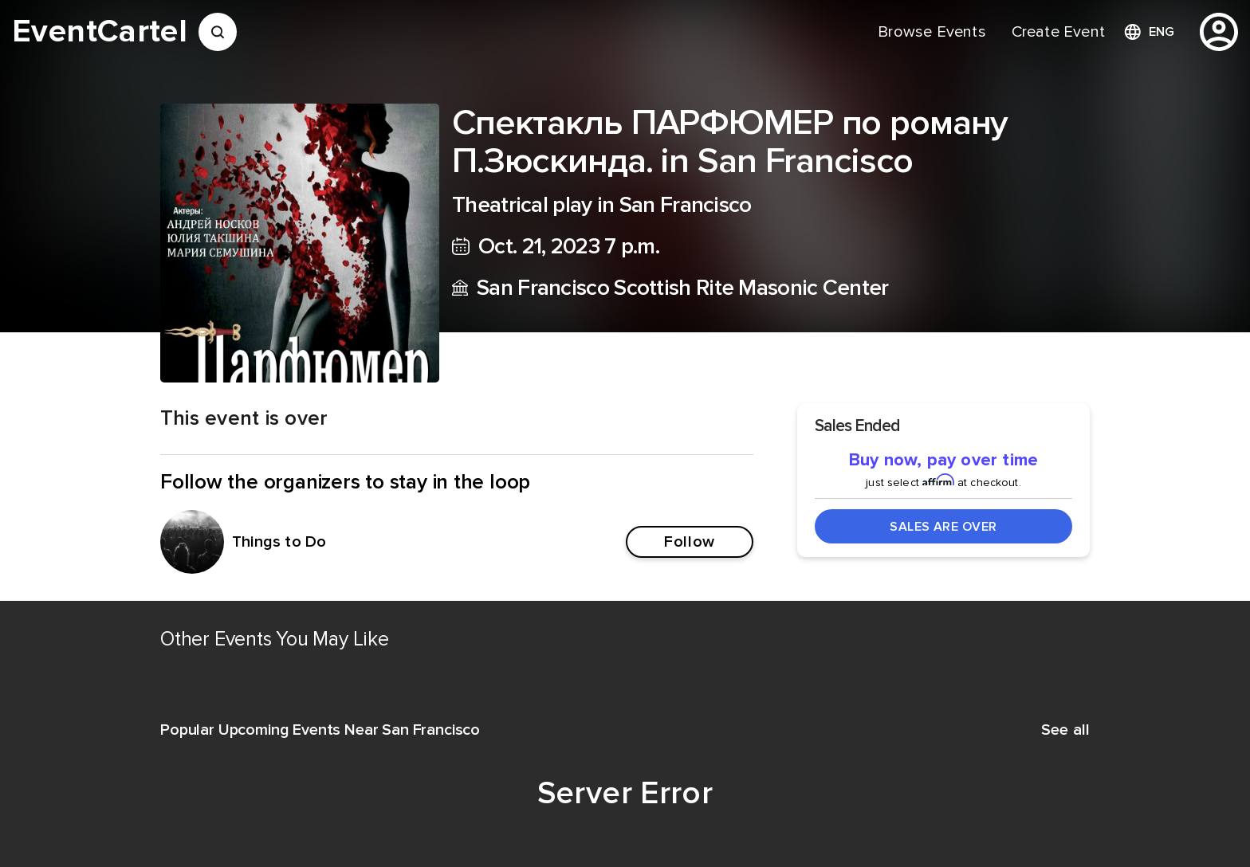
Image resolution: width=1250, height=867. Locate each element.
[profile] (1219, 32)
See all (1065, 730)
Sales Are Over (943, 527)
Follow (689, 541)
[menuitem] (931, 32)
